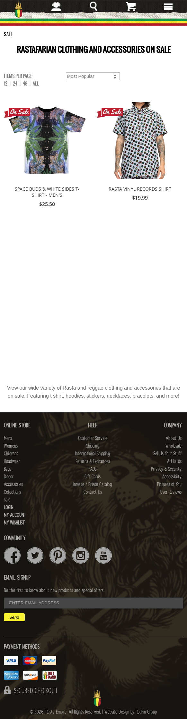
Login (8, 507)
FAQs (92, 469)
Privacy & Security (166, 469)
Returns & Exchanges (93, 461)
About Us (174, 438)
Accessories (13, 484)
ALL (36, 83)
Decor (8, 476)
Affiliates (174, 461)
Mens (8, 438)
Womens (11, 446)
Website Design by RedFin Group (130, 712)
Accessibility (172, 476)
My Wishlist (14, 522)
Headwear (12, 461)
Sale (7, 499)
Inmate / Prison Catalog (92, 484)
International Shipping (92, 453)
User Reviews (171, 492)
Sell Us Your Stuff (167, 453)
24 (15, 83)
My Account (15, 515)
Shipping (92, 446)
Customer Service (92, 438)
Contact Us (93, 492)
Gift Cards (93, 476)
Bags (7, 469)
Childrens (11, 453)
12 (5, 83)
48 (25, 83)
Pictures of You (169, 484)
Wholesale (173, 446)
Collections (12, 492)
